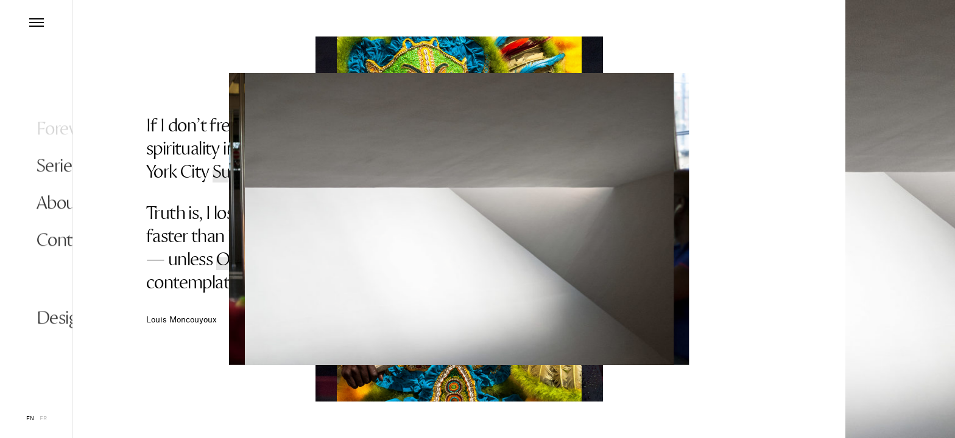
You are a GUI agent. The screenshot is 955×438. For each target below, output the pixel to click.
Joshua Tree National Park (489, 236)
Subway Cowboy (272, 171)
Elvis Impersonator (428, 148)
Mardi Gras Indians (482, 213)
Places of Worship (340, 125)
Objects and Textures (292, 259)
